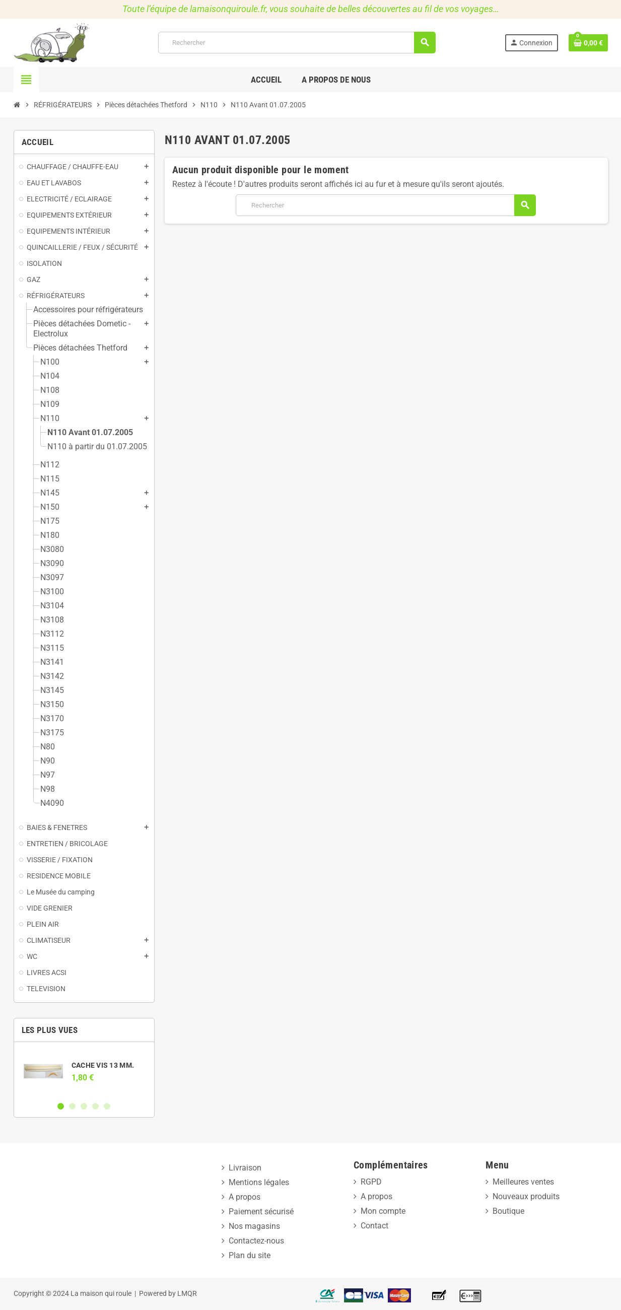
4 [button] (95, 1106)
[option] (84, 1071)
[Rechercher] (296, 42)
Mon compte (383, 1211)
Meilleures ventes (523, 1182)
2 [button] (72, 1106)
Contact (374, 1225)
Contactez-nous (256, 1241)
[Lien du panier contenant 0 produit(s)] (588, 42)
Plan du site (249, 1255)
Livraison (245, 1168)
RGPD (371, 1182)
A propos (244, 1197)
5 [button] (107, 1106)
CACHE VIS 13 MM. (103, 1065)
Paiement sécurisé (261, 1211)
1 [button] (60, 1106)
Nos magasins (254, 1226)
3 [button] (84, 1106)
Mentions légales (259, 1182)
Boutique (508, 1211)
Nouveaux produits (526, 1196)
